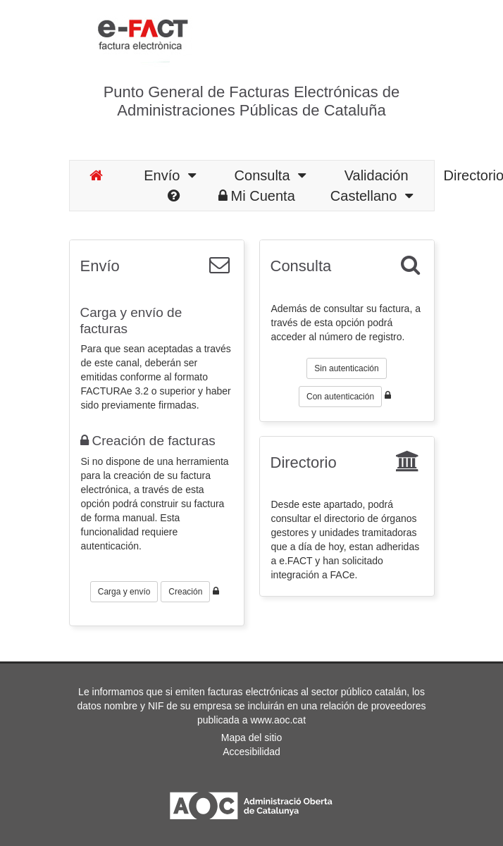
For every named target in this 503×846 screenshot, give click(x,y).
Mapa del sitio (251, 737)
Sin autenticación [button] (346, 368)
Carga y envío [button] (124, 592)
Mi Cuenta (256, 196)
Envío (169, 175)
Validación (376, 175)
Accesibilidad (251, 751)
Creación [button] (185, 592)
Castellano (371, 196)
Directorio (304, 462)
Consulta (270, 175)
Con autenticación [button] (340, 397)
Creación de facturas (148, 440)
